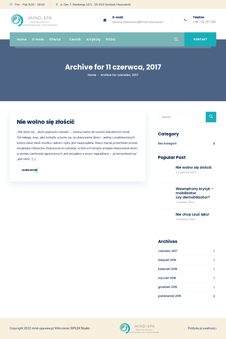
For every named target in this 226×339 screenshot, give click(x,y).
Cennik (75, 39)
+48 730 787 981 (204, 22)
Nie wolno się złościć (46, 122)
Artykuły (93, 39)
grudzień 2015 (187, 287)
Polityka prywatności (202, 328)
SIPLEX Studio (80, 328)
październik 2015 (187, 296)
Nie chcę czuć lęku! (192, 214)
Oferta (55, 39)
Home (22, 39)
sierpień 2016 (187, 260)
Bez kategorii (187, 143)
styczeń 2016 (187, 278)
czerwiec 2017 (187, 251)
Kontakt (200, 39)
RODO (111, 39)
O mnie (38, 39)
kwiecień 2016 (187, 269)
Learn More (29, 170)
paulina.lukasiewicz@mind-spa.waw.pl (137, 22)
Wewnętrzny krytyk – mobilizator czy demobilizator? (195, 193)
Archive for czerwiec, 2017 (119, 75)
